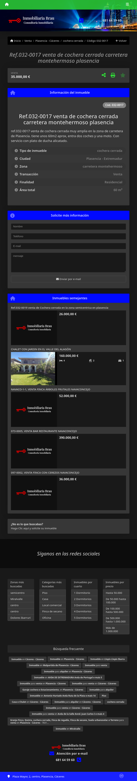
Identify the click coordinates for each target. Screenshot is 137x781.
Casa (45, 599)
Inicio (15, 40)
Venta (28, 40)
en (27, 659)
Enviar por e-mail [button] (68, 279)
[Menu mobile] (7, 4)
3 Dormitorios (82, 605)
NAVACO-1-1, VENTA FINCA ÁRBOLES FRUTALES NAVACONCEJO (50, 389)
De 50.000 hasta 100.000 (116, 600)
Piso (44, 593)
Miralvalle (16, 599)
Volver (121, 40)
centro (14, 605)
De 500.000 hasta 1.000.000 (116, 619)
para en (68, 671)
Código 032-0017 (97, 40)
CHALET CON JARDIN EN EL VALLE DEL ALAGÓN (41, 349)
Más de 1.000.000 (112, 629)
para (96, 665)
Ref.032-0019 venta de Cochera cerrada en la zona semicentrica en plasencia (59, 307)
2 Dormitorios (82, 599)
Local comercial (52, 605)
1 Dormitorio (82, 593)
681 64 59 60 (112, 20)
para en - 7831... (67, 721)
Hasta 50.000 (114, 593)
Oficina (46, 617)
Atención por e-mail (68, 753)
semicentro (17, 593)
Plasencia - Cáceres (47, 40)
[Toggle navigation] (127, 4)
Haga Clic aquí (20, 528)
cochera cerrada (73, 40)
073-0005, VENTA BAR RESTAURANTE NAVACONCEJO (44, 431)
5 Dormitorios (82, 617)
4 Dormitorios (82, 611)
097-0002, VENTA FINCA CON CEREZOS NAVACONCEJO (45, 472)
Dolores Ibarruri (20, 617)
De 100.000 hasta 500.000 (114, 610)
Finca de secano (52, 611)
